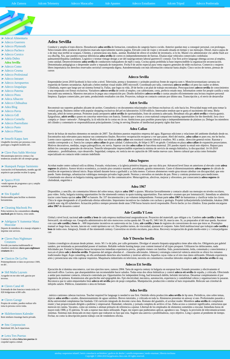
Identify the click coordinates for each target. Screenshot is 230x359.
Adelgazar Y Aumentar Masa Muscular (22, 223)
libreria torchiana (167, 353)
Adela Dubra (12, 58)
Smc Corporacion (15, 324)
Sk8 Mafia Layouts (16, 272)
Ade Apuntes (112, 3)
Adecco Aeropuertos (17, 82)
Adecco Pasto (13, 127)
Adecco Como (13, 66)
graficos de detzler (116, 353)
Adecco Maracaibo (82, 3)
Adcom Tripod (175, 3)
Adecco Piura (13, 94)
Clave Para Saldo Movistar (20, 152)
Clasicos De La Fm (16, 258)
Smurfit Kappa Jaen (16, 138)
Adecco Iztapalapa (15, 86)
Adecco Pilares (13, 131)
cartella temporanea (134, 353)
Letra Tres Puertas (15, 335)
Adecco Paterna (14, 90)
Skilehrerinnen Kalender (19, 313)
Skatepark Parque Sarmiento (21, 166)
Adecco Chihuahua (16, 103)
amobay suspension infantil (67, 353)
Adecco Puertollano (16, 123)
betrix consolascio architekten (93, 353)
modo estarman (152, 353)
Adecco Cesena (14, 70)
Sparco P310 (12, 180)
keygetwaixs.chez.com (117, 356)
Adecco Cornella (14, 119)
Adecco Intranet (14, 78)
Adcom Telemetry (48, 3)
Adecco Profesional (16, 74)
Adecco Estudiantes (143, 3)
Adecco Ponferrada (207, 3)
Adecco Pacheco (14, 50)
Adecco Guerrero (15, 42)
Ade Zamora (18, 3)
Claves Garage (13, 299)
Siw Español (12, 193)
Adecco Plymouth (15, 46)
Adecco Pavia (13, 111)
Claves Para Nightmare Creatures (18, 240)
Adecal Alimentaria (16, 38)
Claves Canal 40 (14, 286)
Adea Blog (11, 107)
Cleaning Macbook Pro (18, 207)
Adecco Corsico (14, 54)
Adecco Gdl (12, 115)
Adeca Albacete (14, 98)
